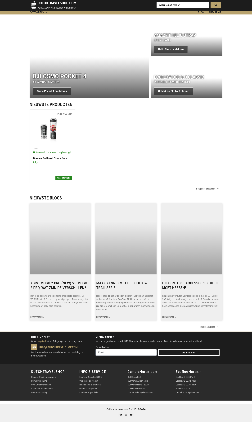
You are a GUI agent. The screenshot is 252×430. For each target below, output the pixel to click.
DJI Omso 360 (134, 377)
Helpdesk (41, 341)
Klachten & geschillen (89, 392)
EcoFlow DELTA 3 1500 (186, 385)
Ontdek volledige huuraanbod (141, 392)
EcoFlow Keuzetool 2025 (90, 377)
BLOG (201, 12)
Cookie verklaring (39, 392)
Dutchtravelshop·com (57, 3)
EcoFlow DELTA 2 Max (186, 381)
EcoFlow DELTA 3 (183, 388)
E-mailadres (102, 347)
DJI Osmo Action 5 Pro (138, 381)
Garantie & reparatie (88, 388)
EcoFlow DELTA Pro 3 (185, 377)
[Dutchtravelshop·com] (34, 5)
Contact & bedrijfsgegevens (43, 377)
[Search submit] (216, 5)
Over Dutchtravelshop (41, 385)
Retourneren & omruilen (90, 385)
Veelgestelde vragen (88, 381)
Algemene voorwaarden (42, 388)
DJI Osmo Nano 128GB (138, 385)
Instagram (214, 12)
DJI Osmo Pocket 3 (136, 388)
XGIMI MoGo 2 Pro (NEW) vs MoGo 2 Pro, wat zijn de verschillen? (58, 285)
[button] (39, 12)
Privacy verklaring (39, 381)
